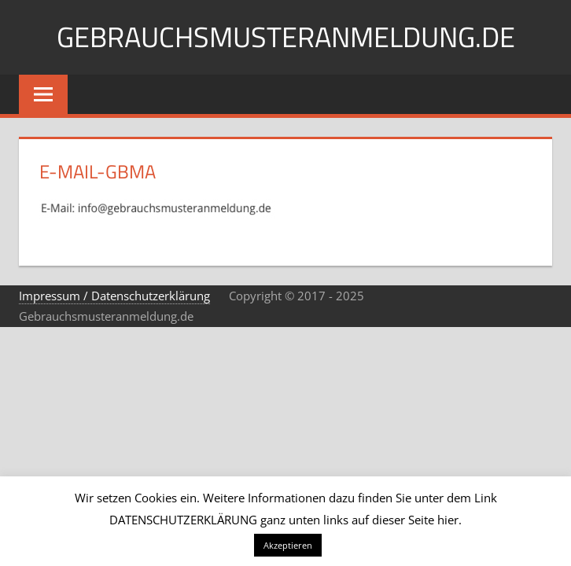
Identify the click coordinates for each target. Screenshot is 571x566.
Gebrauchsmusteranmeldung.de (286, 36)
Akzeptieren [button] (287, 545)
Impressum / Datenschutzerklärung (114, 295)
